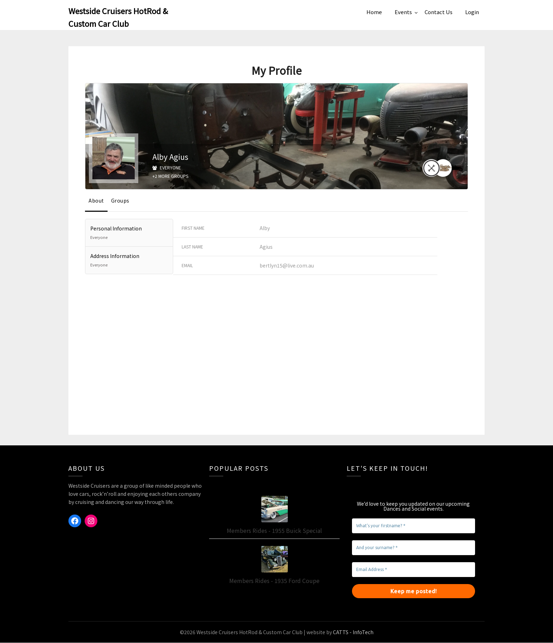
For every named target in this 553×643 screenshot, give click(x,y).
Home (374, 12)
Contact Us (438, 12)
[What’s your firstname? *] (413, 526)
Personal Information (129, 233)
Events (403, 12)
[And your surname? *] (413, 548)
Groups (120, 200)
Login (472, 12)
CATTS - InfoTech (353, 632)
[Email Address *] (413, 570)
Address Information (129, 261)
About (96, 200)
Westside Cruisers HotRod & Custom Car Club (118, 17)
